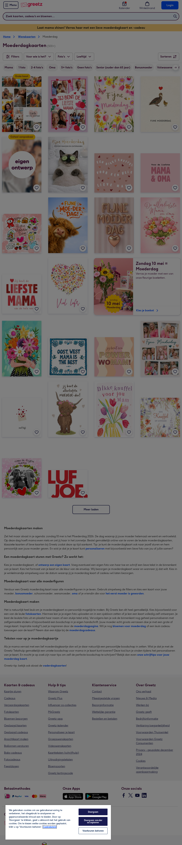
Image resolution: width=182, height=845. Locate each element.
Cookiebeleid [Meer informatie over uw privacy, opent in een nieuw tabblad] (49, 827)
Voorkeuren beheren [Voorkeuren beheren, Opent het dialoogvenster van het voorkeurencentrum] (93, 831)
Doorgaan (93, 812)
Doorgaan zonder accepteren (93, 821)
